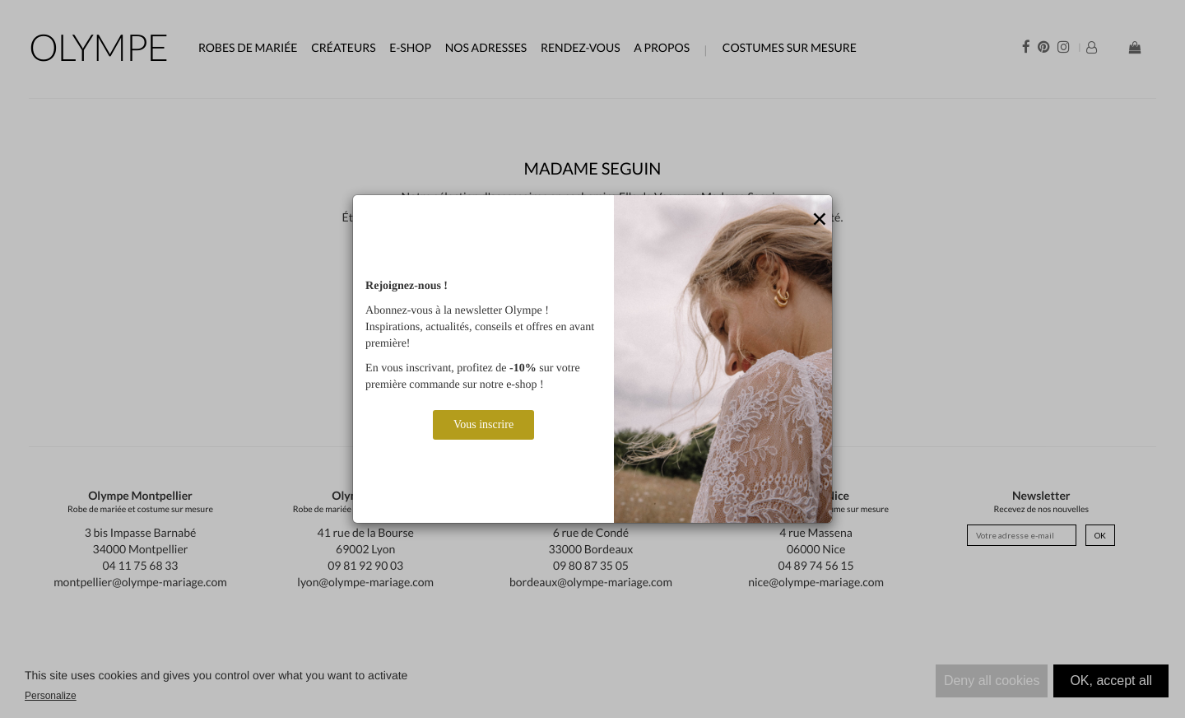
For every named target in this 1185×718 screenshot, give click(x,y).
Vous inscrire (483, 424)
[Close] (819, 219)
